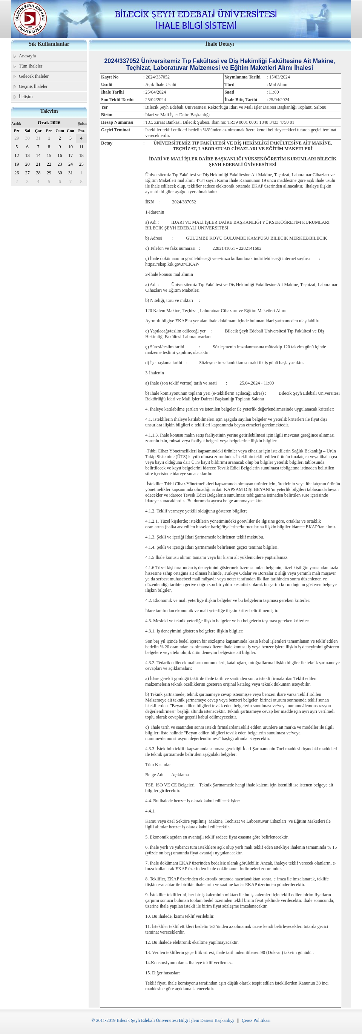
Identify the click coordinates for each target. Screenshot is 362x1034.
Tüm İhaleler (30, 66)
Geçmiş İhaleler (33, 86)
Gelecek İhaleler (34, 76)
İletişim (26, 96)
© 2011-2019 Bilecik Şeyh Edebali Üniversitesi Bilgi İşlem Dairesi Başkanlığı (163, 1020)
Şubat (82, 124)
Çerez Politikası (256, 1020)
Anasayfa (27, 55)
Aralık (16, 124)
